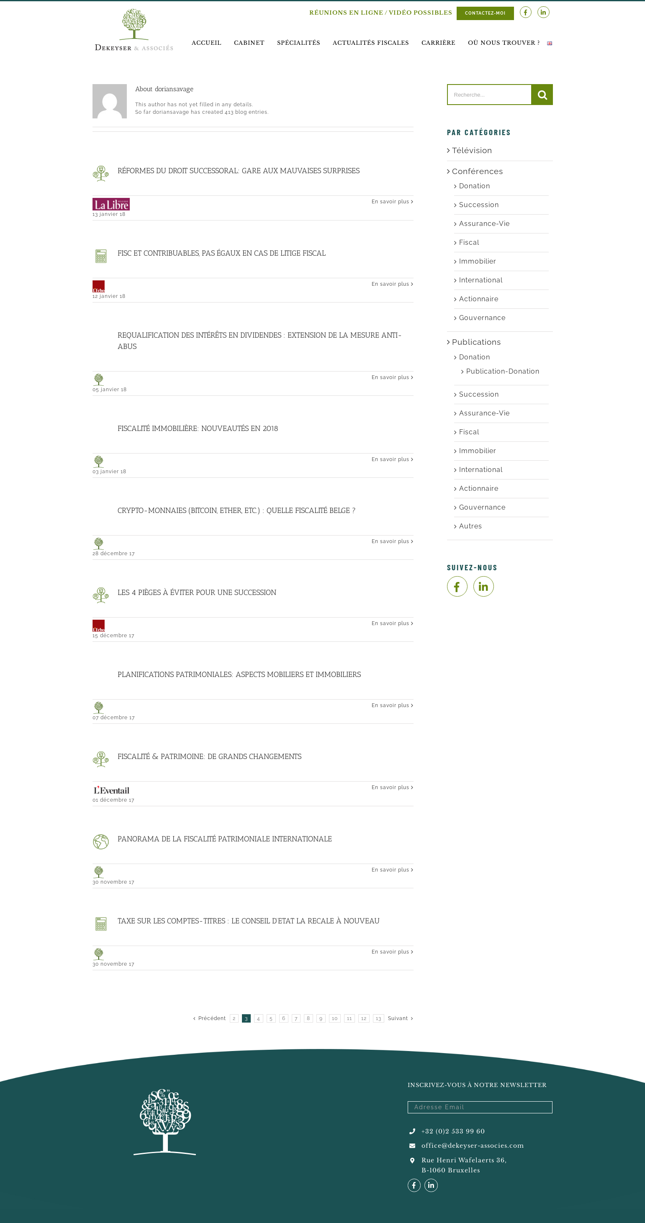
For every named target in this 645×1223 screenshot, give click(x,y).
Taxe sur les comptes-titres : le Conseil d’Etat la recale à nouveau (249, 921)
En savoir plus (390, 202)
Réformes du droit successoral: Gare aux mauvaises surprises (239, 170)
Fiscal (469, 242)
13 (378, 1018)
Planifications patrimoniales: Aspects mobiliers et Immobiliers (239, 674)
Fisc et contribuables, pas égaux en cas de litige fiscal (222, 253)
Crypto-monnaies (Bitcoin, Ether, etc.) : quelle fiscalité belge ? (237, 510)
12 (364, 1018)
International (481, 280)
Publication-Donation (503, 371)
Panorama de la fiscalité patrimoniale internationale (225, 839)
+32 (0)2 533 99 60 (453, 1131)
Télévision (472, 150)
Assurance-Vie (484, 224)
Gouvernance (482, 318)
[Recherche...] (489, 94)
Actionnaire (479, 299)
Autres (470, 526)
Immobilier (477, 261)
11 (349, 1018)
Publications (476, 341)
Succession (479, 205)
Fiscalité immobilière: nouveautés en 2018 (198, 428)
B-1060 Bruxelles (450, 1170)
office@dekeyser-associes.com (472, 1145)
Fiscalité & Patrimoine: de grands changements (209, 756)
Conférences (477, 171)
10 (335, 1018)
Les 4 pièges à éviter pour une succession (197, 592)
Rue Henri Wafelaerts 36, (464, 1160)
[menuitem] (206, 43)
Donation (474, 186)
